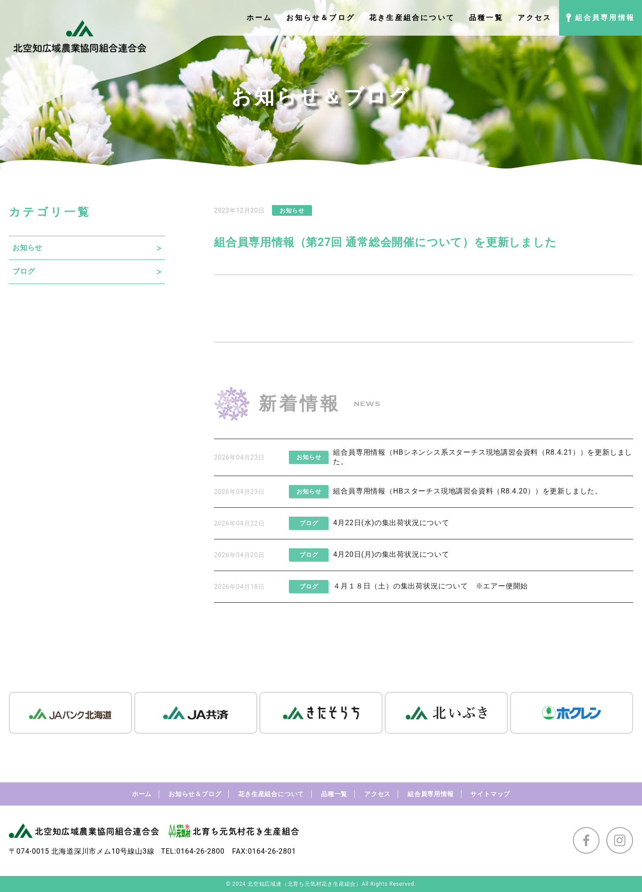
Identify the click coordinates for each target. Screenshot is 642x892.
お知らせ (27, 247)
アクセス (377, 793)
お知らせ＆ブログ (195, 793)
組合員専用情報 (430, 793)
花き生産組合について (271, 793)
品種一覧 (334, 793)
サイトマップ (490, 793)
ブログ (23, 271)
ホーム (142, 793)
